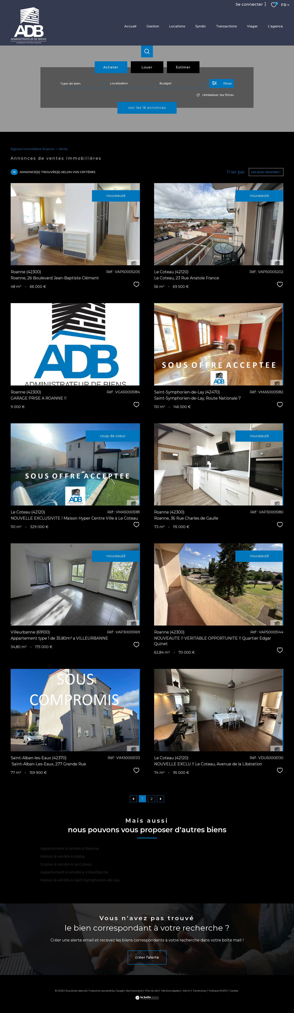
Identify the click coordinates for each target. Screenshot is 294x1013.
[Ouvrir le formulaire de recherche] (221, 83)
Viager (252, 26)
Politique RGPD (218, 990)
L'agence (275, 26)
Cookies (233, 990)
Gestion (152, 26)
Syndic (200, 26)
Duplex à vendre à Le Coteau (66, 864)
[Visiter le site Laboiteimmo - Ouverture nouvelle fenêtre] (147, 998)
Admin (186, 990)
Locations (177, 26)
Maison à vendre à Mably (62, 856)
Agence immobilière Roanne (32, 149)
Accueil (130, 26)
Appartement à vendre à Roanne (69, 848)
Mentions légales (170, 990)
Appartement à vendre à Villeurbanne (74, 872)
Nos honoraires (134, 990)
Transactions (226, 26)
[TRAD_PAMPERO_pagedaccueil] (28, 42)
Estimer (183, 67)
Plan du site (151, 990)
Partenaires (199, 990)
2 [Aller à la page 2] (152, 799)
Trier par (236, 172)
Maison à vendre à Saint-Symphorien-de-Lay (80, 880)
